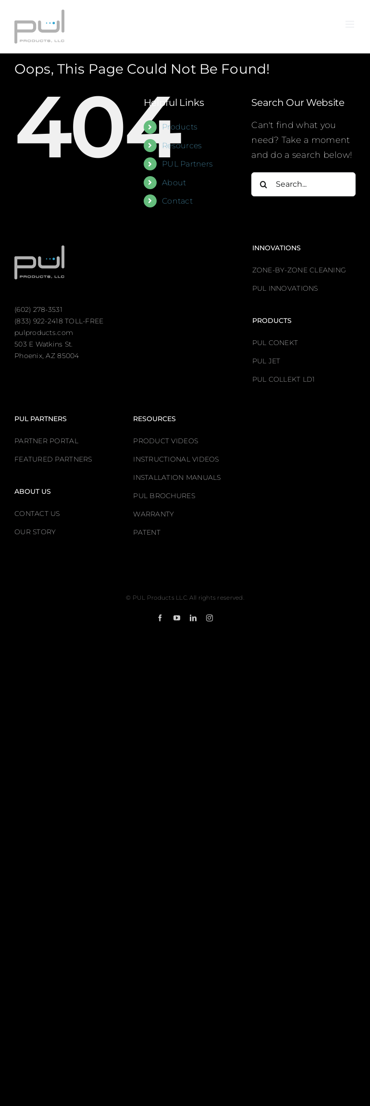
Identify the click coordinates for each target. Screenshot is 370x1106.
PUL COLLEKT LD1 (283, 379)
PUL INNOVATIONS (285, 288)
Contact (177, 201)
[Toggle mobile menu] (350, 24)
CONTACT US (37, 513)
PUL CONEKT (275, 342)
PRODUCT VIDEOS (165, 441)
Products (179, 126)
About (174, 182)
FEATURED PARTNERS (53, 459)
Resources (182, 145)
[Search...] (303, 184)
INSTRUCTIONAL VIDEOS (176, 459)
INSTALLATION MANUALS (177, 477)
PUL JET (266, 361)
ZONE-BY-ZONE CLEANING (299, 270)
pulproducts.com (43, 332)
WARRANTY (153, 514)
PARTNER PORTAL (46, 441)
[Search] (263, 184)
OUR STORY (35, 531)
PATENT (146, 532)
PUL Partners (187, 163)
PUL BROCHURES (164, 495)
